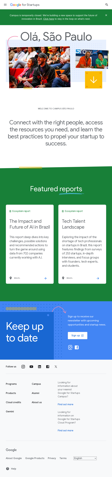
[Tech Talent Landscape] (82, 244)
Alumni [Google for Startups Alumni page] (35, 393)
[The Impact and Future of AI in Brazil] (30, 244)
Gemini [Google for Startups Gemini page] (10, 411)
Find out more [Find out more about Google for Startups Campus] (65, 404)
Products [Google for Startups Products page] (11, 393)
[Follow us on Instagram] (23, 367)
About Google (14, 458)
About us (37, 402)
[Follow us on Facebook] (48, 367)
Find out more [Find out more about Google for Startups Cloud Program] (65, 430)
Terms (63, 458)
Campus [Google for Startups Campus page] (36, 384)
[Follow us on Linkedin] (39, 367)
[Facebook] (76, 347)
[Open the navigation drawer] (5, 4)
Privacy (52, 458)
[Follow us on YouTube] (31, 367)
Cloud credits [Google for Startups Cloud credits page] (13, 402)
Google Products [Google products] (34, 458)
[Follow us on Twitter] (56, 367)
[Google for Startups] (25, 4)
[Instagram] (70, 347)
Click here (48, 19)
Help (11, 468)
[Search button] (106, 4)
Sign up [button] (77, 335)
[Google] (11, 450)
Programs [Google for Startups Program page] (11, 384)
